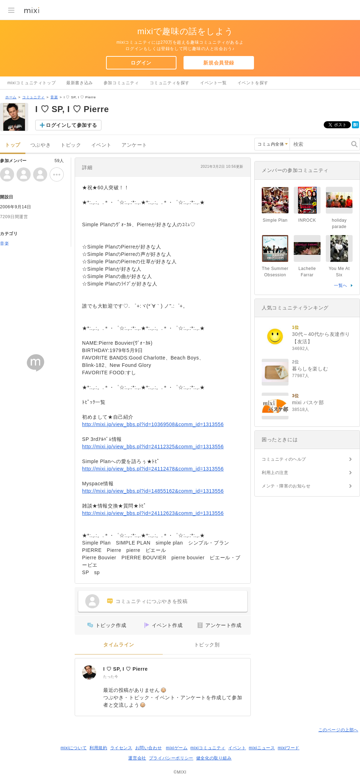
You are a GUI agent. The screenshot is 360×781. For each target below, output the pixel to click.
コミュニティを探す (170, 82)
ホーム (11, 97)
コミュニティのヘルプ (284, 459)
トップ (12, 145)
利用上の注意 (275, 472)
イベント (101, 145)
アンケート (134, 145)
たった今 (110, 676)
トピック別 (207, 644)
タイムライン (118, 644)
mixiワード (288, 747)
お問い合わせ (148, 747)
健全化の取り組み (214, 758)
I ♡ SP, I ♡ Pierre (125, 669)
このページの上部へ (338, 729)
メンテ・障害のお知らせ (286, 486)
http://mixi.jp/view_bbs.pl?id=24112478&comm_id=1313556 (153, 469)
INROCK (307, 220)
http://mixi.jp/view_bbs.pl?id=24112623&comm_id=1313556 (153, 513)
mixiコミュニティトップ (31, 82)
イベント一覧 (213, 82)
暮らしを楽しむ (310, 368)
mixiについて (74, 747)
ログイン (141, 63)
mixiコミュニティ (208, 747)
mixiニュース (262, 747)
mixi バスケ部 (308, 402)
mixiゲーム (177, 747)
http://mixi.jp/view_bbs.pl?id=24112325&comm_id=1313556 (153, 446)
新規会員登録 (218, 63)
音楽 (54, 97)
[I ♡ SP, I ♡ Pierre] (89, 672)
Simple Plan (275, 220)
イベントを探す (252, 82)
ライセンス (121, 747)
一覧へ (340, 285)
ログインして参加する (71, 125)
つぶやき (40, 145)
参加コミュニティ (121, 82)
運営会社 (137, 758)
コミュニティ (33, 97)
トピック (71, 145)
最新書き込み (79, 82)
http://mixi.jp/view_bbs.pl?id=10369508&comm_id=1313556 (153, 424)
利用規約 (98, 747)
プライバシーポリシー (171, 758)
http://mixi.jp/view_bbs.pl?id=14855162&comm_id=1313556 (153, 491)
